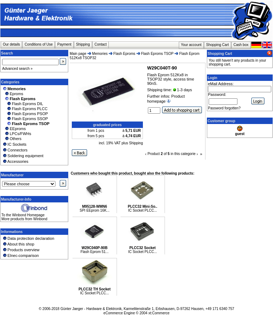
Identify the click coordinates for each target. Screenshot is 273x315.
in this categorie (183, 154)
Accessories (15, 161)
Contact (101, 44)
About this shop (18, 244)
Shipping (83, 44)
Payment (64, 44)
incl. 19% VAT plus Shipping (121, 143)
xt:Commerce (158, 313)
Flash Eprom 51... (95, 252)
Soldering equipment (22, 156)
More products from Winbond (24, 219)
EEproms (14, 128)
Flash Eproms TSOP (157, 54)
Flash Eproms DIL (22, 104)
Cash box (241, 45)
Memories (100, 54)
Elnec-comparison (20, 255)
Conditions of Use (39, 44)
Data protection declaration (28, 238)
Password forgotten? (224, 108)
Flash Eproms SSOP (25, 119)
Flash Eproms (124, 54)
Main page (78, 54)
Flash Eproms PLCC (25, 109)
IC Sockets (14, 144)
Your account (191, 45)
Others (11, 138)
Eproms (12, 94)
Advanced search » (17, 69)
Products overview (20, 250)
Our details (11, 44)
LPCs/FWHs (16, 133)
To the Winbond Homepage (22, 215)
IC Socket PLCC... (142, 210)
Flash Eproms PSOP (25, 114)
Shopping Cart (217, 45)
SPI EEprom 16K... (94, 210)
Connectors (14, 150)
